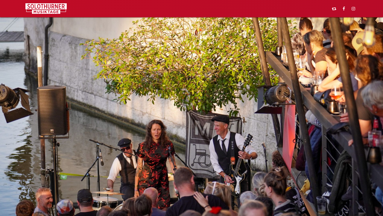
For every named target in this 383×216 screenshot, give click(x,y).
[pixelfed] (334, 8)
